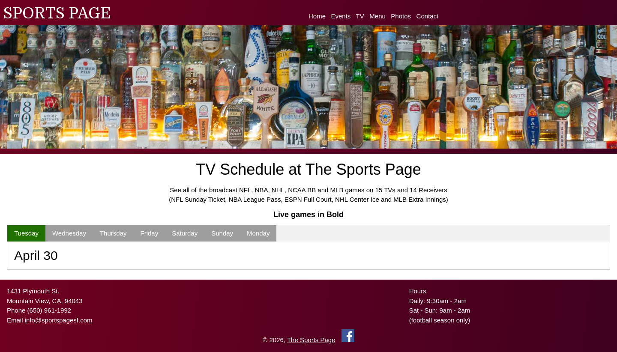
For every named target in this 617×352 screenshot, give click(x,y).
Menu (377, 16)
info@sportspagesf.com (59, 320)
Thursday (113, 233)
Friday (149, 233)
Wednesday (69, 233)
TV (360, 16)
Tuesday (26, 233)
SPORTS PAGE (57, 13)
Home (317, 16)
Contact (427, 16)
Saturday (185, 233)
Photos (401, 16)
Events (341, 16)
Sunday (222, 233)
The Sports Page (311, 339)
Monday (258, 233)
